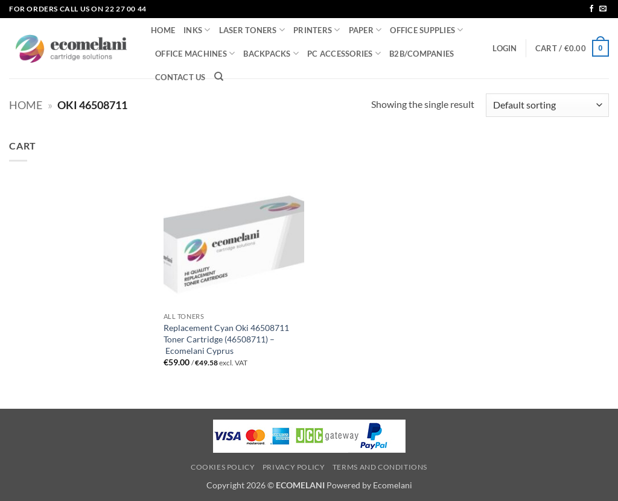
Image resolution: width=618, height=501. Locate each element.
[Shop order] (547, 105)
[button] (504, 48)
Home (25, 105)
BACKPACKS (271, 53)
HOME (163, 30)
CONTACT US (180, 77)
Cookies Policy (223, 466)
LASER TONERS (252, 30)
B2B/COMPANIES (421, 53)
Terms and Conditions (380, 466)
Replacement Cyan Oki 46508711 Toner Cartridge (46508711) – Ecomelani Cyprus (226, 339)
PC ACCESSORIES (344, 53)
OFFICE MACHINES (195, 53)
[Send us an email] (603, 9)
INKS (196, 30)
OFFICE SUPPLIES (426, 30)
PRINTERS (316, 30)
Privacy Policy (294, 466)
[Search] (218, 76)
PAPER (365, 30)
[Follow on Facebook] (591, 9)
